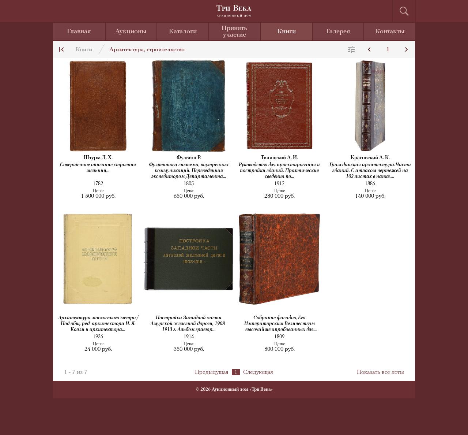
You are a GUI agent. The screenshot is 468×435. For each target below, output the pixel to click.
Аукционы (131, 31)
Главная (79, 31)
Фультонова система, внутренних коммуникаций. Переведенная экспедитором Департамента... (189, 170)
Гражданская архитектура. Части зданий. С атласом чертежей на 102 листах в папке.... (370, 170)
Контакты (390, 31)
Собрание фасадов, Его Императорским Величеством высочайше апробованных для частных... (279, 324)
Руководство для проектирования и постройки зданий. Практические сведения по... (279, 170)
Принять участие (234, 31)
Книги (286, 31)
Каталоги (183, 31)
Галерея (338, 31)
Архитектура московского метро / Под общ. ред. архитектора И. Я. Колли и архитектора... (98, 323)
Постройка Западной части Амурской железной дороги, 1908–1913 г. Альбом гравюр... (188, 323)
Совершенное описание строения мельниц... (98, 168)
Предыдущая (212, 372)
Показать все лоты (380, 372)
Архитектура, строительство (147, 50)
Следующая (258, 372)
